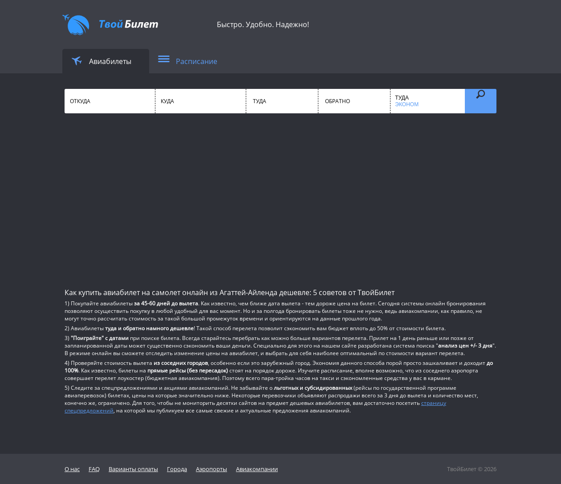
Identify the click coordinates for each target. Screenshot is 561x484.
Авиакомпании (257, 469)
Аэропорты (211, 469)
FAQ (94, 469)
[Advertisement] (280, 200)
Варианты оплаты (133, 469)
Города (177, 469)
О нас (72, 469)
